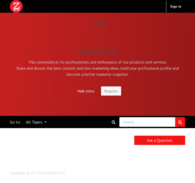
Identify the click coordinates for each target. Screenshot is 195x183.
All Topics (34, 122)
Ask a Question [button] (159, 140)
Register (111, 91)
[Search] (180, 122)
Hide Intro (85, 91)
